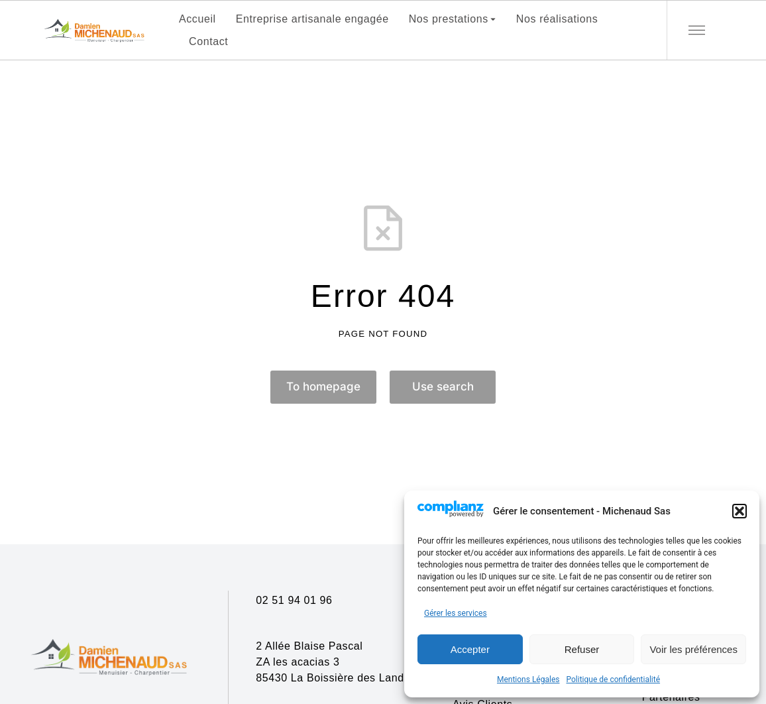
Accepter (470, 649)
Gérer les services (455, 613)
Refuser (582, 649)
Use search (443, 387)
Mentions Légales (528, 679)
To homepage (323, 387)
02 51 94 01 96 (294, 600)
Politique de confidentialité (613, 679)
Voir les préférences (693, 649)
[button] (739, 511)
